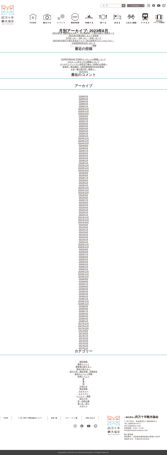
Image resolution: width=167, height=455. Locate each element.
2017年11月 (83, 326)
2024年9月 (83, 146)
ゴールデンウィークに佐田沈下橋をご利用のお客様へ (83, 64)
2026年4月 (83, 99)
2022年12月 (83, 188)
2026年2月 (83, 104)
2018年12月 (83, 301)
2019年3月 (83, 294)
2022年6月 (83, 203)
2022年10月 (83, 193)
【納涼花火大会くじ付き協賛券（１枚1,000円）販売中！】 (83, 33)
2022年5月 (83, 205)
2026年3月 (83, 101)
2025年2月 (83, 133)
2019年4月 (83, 291)
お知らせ (83, 386)
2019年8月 (83, 282)
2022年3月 (83, 210)
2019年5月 (83, 289)
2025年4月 (83, 128)
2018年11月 (83, 304)
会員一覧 (54, 418)
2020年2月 (83, 267)
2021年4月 (83, 237)
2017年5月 (83, 338)
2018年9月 (83, 306)
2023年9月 (83, 173)
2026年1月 (83, 106)
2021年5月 (83, 235)
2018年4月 (83, 316)
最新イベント (83, 364)
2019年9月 (83, 279)
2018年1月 (83, 321)
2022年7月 (83, 200)
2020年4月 (83, 262)
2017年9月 (83, 331)
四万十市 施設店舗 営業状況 (83, 372)
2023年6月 (83, 180)
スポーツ (83, 406)
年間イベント (83, 377)
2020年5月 (83, 259)
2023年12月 (83, 166)
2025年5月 (83, 126)
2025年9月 (83, 116)
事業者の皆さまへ (83, 367)
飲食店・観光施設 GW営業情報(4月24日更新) (83, 67)
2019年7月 (83, 284)
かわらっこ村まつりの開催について (83, 62)
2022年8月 (83, 198)
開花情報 (83, 362)
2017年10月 (83, 328)
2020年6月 (83, 257)
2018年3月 (83, 319)
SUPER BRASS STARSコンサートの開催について (83, 59)
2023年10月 (83, 170)
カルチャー (83, 391)
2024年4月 (83, 156)
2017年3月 (83, 343)
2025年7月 (83, 121)
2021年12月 (83, 217)
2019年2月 (83, 296)
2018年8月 (83, 309)
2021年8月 (83, 227)
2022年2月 (83, 212)
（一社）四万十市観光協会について (29, 418)
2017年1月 (83, 348)
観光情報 (83, 389)
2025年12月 (83, 109)
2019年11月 (83, 274)
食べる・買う (83, 404)
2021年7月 (83, 230)
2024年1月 (83, 163)
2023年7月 (83, 178)
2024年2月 (83, 161)
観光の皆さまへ (83, 369)
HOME (6, 418)
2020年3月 (83, 264)
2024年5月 (83, 153)
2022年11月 (83, 190)
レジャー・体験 (83, 396)
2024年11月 (83, 141)
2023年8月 (83, 175)
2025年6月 (83, 124)
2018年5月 (83, 314)
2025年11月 (83, 111)
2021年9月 (83, 225)
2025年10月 (83, 114)
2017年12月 (83, 323)
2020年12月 (83, 244)
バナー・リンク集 (71, 418)
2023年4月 (83, 185)
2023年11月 (83, 168)
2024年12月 (83, 138)
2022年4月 (83, 207)
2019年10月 (83, 277)
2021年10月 (83, 222)
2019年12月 (83, 272)
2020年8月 (83, 252)
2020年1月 (83, 269)
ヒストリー (83, 394)
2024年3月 (83, 158)
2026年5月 (83, 96)
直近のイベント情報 (83, 374)
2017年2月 (83, 346)
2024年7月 (83, 151)
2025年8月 (83, 119)
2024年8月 (83, 148)
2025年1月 (83, 136)
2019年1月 (83, 299)
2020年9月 (83, 249)
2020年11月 (83, 247)
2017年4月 (83, 341)
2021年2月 (83, 240)
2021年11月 (83, 220)
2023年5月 (83, 183)
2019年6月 (83, 286)
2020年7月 (83, 254)
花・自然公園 (83, 401)
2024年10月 (83, 143)
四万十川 (83, 399)
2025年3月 (83, 131)
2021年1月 (83, 242)
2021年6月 (83, 232)
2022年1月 (83, 215)
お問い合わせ (90, 418)
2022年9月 (83, 195)
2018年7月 (83, 311)
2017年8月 (83, 333)
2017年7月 (83, 336)
